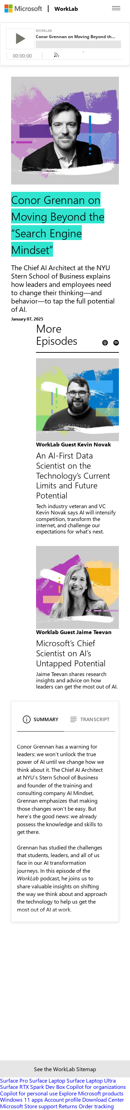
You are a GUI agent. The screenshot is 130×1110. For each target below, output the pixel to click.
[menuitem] (23, 8)
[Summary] (40, 722)
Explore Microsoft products (91, 1093)
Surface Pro (14, 1080)
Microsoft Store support (28, 1106)
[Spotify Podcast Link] (116, 343)
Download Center (103, 1099)
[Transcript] (89, 722)
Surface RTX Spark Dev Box (32, 1086)
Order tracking (96, 1106)
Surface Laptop (47, 1080)
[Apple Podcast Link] (105, 343)
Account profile (62, 1099)
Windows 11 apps (21, 1099)
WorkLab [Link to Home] (66, 8)
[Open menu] (116, 8)
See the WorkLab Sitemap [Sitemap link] (65, 1069)
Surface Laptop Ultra (91, 1080)
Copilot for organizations (96, 1086)
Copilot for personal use (29, 1093)
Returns (68, 1106)
